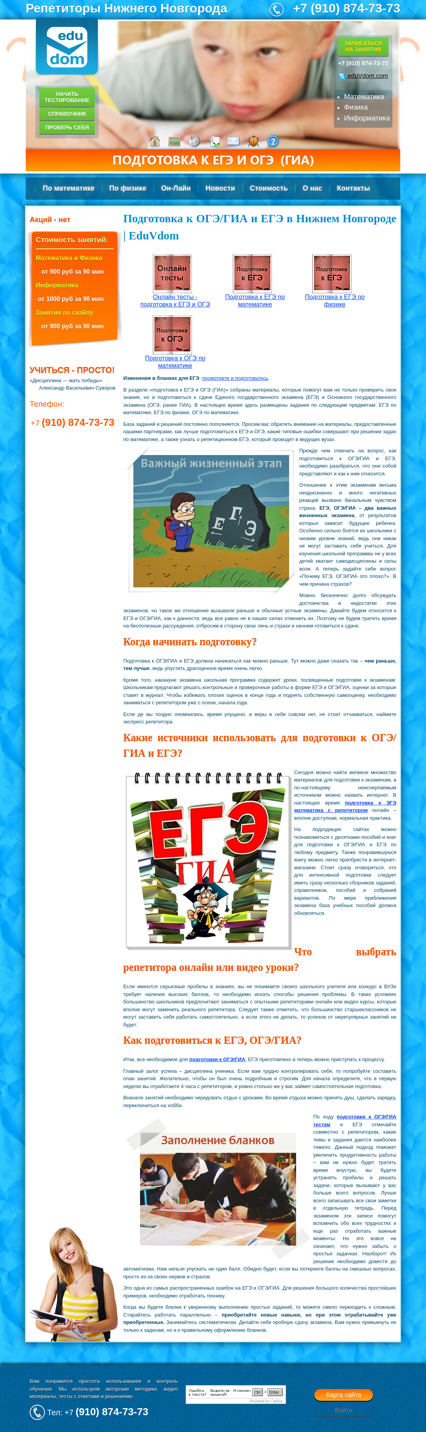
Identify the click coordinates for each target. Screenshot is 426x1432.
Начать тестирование (66, 97)
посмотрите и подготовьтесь (235, 378)
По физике (128, 188)
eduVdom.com (363, 76)
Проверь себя (67, 127)
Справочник (67, 114)
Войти (344, 1410)
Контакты (353, 188)
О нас (312, 188)
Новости (220, 188)
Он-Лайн (176, 188)
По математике (69, 188)
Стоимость (269, 188)
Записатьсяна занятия (363, 46)
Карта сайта (343, 1394)
